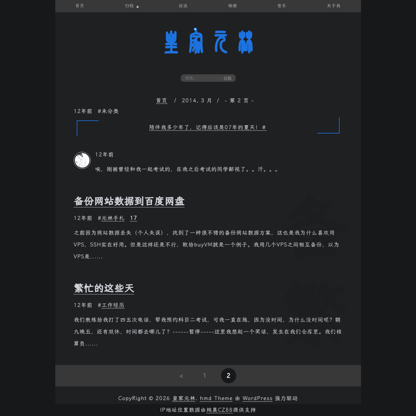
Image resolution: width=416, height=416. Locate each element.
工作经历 (113, 305)
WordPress (258, 398)
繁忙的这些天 (104, 288)
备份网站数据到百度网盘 (129, 201)
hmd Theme (216, 398)
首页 (162, 100)
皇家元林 (208, 42)
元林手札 (113, 218)
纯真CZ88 (219, 410)
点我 (227, 78)
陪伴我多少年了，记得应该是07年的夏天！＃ (208, 127)
